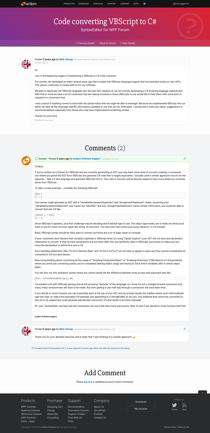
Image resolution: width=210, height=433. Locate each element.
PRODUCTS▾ (69, 4)
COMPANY (124, 4)
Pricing (51, 410)
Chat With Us (75, 417)
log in (87, 381)
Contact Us (100, 417)
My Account (141, 408)
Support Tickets (77, 414)
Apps (32, 421)
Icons (24, 421)
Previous (84, 43)
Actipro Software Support (87, 158)
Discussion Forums (78, 410)
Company (101, 401)
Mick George (66, 59)
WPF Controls (28, 406)
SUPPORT (111, 4)
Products (28, 401)
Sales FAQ (52, 414)
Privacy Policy (170, 427)
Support (74, 401)
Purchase (54, 401)
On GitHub (100, 410)
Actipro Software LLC (51, 427)
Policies (98, 414)
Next (127, 43)
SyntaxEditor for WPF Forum (105, 29)
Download (140, 401)
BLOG (136, 4)
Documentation (76, 406)
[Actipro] (28, 4)
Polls (70, 421)
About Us (99, 406)
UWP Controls (28, 417)
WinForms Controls (31, 414)
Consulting (53, 417)
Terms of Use (183, 427)
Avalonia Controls (30, 410)
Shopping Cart (54, 406)
